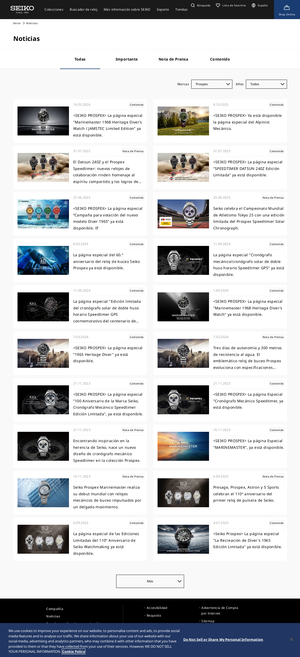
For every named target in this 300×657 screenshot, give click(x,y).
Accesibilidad (157, 607)
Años (240, 84)
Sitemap (207, 621)
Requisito (154, 615)
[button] (200, 5)
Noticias (53, 616)
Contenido (220, 59)
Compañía (54, 609)
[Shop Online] (287, 9)
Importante (127, 59)
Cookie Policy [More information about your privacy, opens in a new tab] (73, 652)
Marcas (183, 84)
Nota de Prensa (173, 59)
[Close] (291, 640)
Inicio (17, 23)
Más (164, 581)
